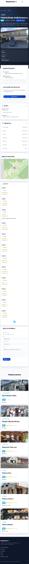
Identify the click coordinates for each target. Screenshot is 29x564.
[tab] (14, 105)
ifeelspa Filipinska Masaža (11, 421)
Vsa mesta (3, 549)
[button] (14, 168)
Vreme (2, 554)
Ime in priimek (5, 341)
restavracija (5, 444)
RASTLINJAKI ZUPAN (9, 396)
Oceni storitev (6, 332)
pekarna (4, 470)
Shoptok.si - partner (4, 556)
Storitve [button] (5, 105)
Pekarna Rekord (7, 524)
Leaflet (26, 178)
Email (4, 336)
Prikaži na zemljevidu (9, 77)
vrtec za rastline (6, 393)
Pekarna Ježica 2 (8, 499)
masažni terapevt (6, 418)
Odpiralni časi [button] (6, 123)
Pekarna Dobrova (5, 60)
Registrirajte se (14, 96)
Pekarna (3, 56)
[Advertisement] (14, 5)
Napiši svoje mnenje (21, 20)
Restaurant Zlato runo (9, 447)
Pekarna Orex (6, 473)
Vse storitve (3, 551)
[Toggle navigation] (22, 2)
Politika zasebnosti (4, 547)
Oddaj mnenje (6, 359)
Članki (2, 552)
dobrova (3, 52)
